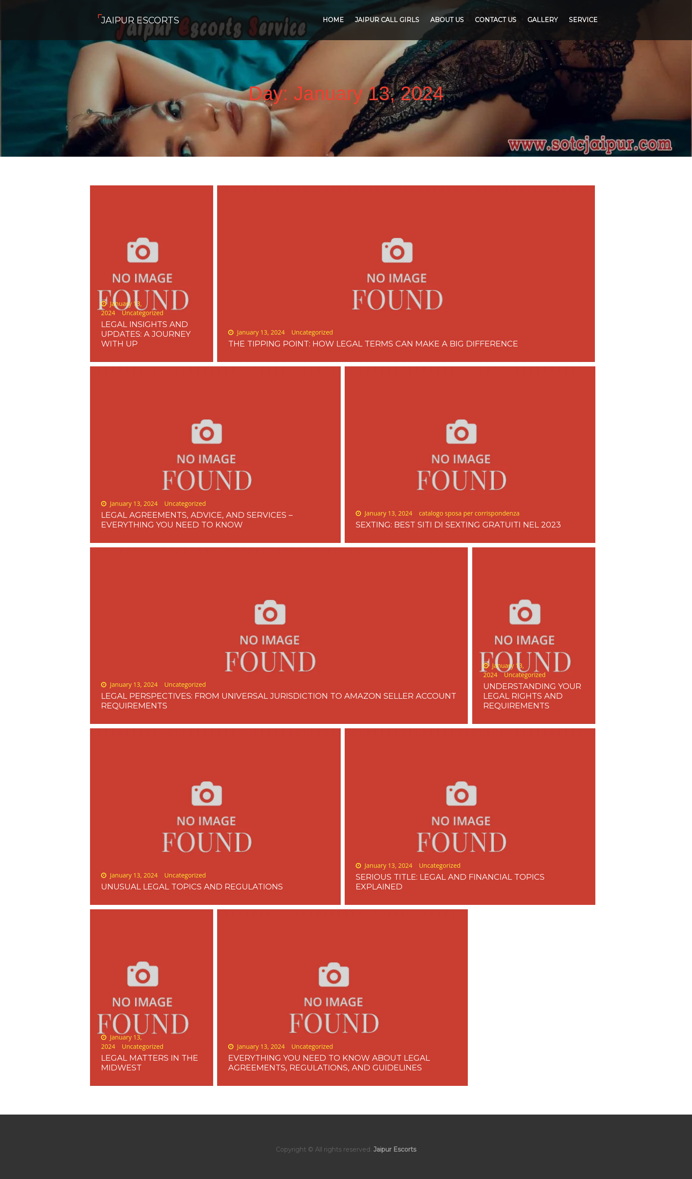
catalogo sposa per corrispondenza (469, 513)
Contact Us (495, 20)
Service (583, 20)
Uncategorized (142, 313)
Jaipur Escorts (140, 20)
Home (333, 20)
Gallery (542, 20)
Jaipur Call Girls (387, 20)
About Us (447, 20)
